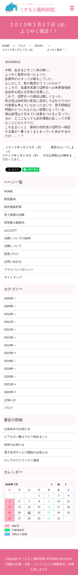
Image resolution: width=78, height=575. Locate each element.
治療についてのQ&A (17, 238)
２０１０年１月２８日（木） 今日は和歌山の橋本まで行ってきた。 (37, 157)
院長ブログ (11, 254)
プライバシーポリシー (18, 269)
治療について (13, 246)
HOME (6, 45)
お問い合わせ (13, 261)
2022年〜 (10, 392)
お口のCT (10, 230)
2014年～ (10, 345)
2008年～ (10, 298)
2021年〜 (10, 384)
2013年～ (10, 337)
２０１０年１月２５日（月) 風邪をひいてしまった (39, 149)
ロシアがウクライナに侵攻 (21, 460)
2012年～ (10, 329)
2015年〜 (10, 353)
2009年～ (10, 306)
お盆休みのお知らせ (17, 429)
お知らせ (10, 400)
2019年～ (10, 368)
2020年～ (10, 376)
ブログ (22, 45)
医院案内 (10, 199)
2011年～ (10, 321)
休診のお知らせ (14, 444)
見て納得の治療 (14, 214)
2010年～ (40, 45)
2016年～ (10, 361)
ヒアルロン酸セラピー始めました (26, 436)
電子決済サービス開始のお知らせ (26, 452)
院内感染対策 (13, 206)
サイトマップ (13, 277)
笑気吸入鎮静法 (14, 222)
